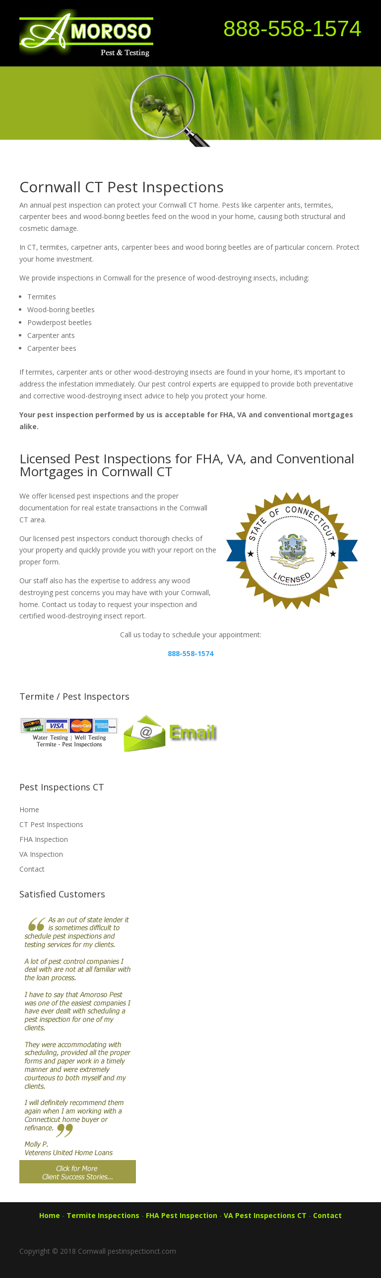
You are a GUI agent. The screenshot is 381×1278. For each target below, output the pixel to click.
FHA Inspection (43, 839)
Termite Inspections (102, 1215)
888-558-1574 (292, 28)
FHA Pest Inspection (181, 1215)
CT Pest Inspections (51, 824)
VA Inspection (41, 854)
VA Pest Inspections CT (265, 1215)
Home (29, 809)
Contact (32, 869)
